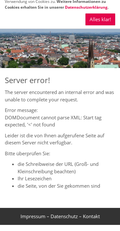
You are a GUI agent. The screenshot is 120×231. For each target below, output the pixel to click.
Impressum (32, 216)
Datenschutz (64, 216)
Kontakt (91, 216)
